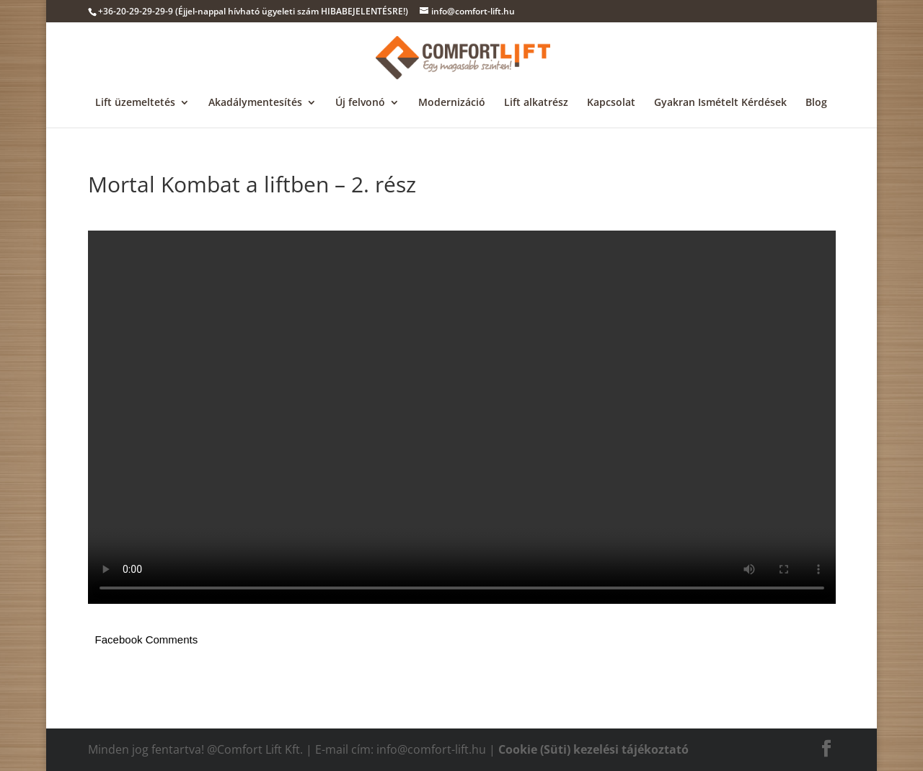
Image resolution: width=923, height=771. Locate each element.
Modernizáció (451, 103)
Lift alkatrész (536, 103)
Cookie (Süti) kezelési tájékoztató (593, 749)
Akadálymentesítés (255, 103)
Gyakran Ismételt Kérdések (720, 103)
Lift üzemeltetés (135, 103)
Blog (816, 103)
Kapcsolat (611, 103)
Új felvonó (360, 103)
